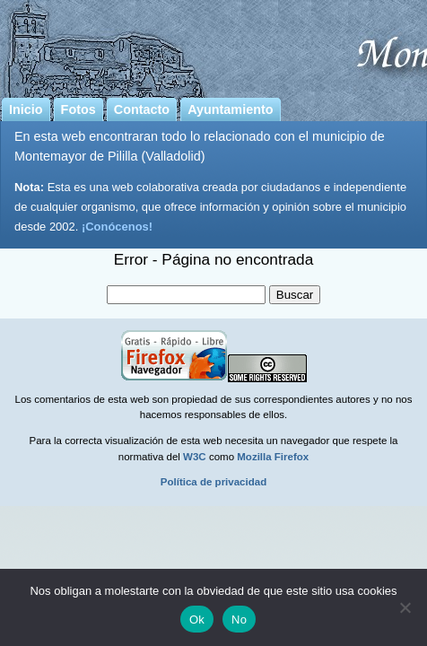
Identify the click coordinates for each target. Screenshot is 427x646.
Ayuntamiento (230, 109)
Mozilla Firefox (273, 456)
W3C (194, 456)
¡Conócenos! (117, 226)
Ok (197, 619)
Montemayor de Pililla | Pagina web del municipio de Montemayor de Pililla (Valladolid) (213, 46)
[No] (405, 607)
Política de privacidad (213, 481)
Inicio (26, 109)
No (239, 619)
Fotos (78, 109)
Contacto (142, 109)
